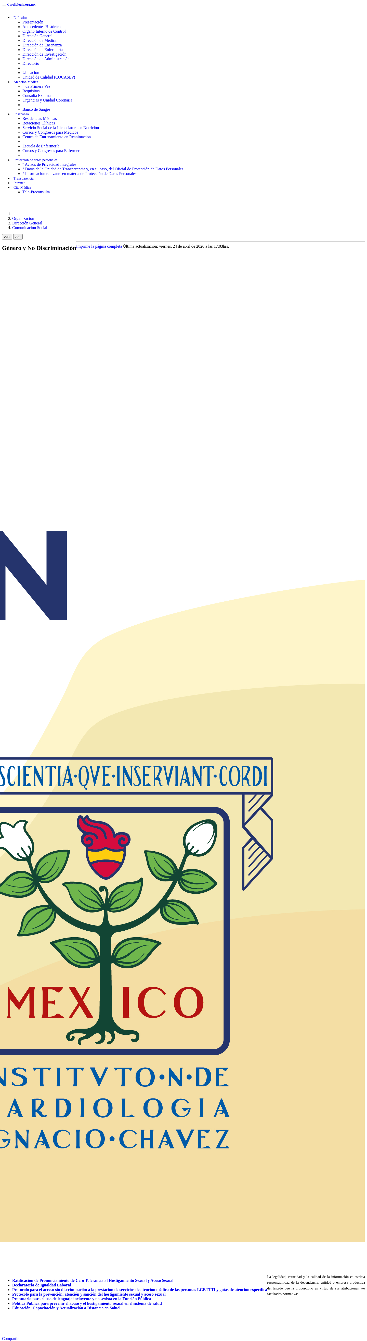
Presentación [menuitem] (32, 22)
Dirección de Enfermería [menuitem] (42, 49)
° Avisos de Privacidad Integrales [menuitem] (49, 164)
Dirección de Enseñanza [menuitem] (42, 45)
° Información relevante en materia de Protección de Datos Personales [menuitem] (79, 173)
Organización (23, 218)
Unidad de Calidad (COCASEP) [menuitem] (48, 77)
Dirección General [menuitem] (37, 36)
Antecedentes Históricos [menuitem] (42, 26)
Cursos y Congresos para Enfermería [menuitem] (52, 150)
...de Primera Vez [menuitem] (36, 86)
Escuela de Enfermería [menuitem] (40, 146)
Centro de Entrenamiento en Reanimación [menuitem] (56, 137)
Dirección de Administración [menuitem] (46, 59)
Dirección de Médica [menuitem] (39, 40)
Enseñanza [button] (21, 114)
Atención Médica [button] (26, 82)
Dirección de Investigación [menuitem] (44, 54)
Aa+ (7, 237)
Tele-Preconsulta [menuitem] (36, 192)
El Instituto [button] (22, 18)
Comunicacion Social (29, 227)
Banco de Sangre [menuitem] (36, 109)
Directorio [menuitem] (30, 63)
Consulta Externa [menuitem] (36, 95)
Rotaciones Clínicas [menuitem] (38, 123)
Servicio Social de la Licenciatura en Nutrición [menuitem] (60, 127)
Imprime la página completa (99, 246)
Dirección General (27, 223)
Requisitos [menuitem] (31, 91)
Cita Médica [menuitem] (22, 187)
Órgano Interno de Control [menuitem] (44, 31)
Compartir (10, 1338)
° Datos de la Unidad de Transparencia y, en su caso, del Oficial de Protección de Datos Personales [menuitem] (102, 169)
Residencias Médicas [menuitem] (39, 118)
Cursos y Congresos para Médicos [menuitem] (50, 132)
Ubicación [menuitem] (30, 72)
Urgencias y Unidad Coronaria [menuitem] (47, 100)
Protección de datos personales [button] (35, 160)
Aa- (18, 237)
